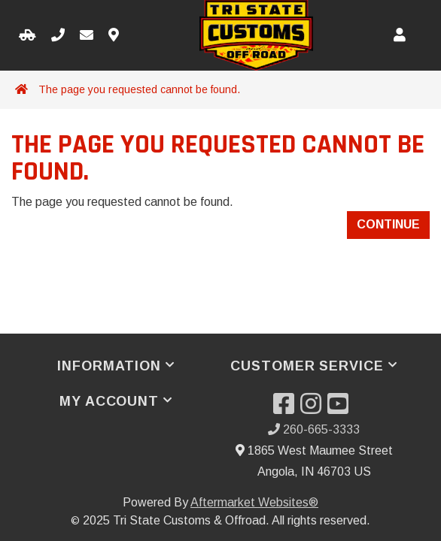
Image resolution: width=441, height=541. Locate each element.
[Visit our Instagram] (313, 408)
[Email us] (87, 36)
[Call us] (58, 36)
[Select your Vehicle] (27, 36)
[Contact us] (113, 36)
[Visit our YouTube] (340, 408)
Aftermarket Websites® (254, 502)
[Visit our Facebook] (286, 408)
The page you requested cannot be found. (139, 89)
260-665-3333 (314, 429)
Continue (388, 224)
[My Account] (399, 36)
